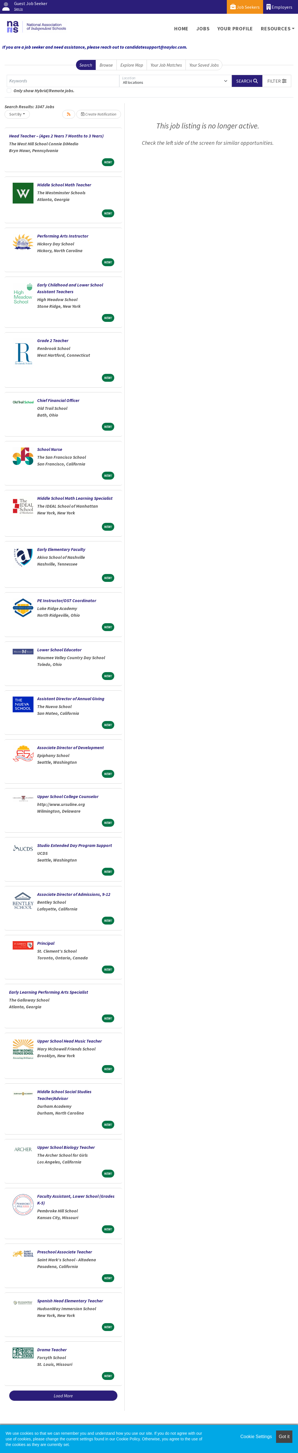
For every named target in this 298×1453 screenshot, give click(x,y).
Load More (63, 1395)
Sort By (15, 114)
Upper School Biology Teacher (66, 1147)
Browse (106, 65)
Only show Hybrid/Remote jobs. (44, 90)
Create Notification (98, 114)
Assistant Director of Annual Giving (70, 698)
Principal (45, 943)
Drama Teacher (52, 1349)
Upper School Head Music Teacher (69, 1041)
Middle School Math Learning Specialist (75, 498)
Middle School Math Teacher (64, 184)
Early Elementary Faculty (61, 549)
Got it (284, 1436)
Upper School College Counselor (67, 796)
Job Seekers (245, 6)
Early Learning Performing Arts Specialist (48, 992)
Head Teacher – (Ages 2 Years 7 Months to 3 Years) (56, 136)
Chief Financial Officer (58, 400)
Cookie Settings (256, 1436)
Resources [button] (275, 28)
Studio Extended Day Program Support (74, 845)
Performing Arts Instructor (62, 236)
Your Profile (235, 28)
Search (85, 65)
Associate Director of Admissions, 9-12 (73, 894)
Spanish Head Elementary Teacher (70, 1300)
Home (181, 28)
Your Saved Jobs (204, 65)
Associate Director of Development (70, 747)
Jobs (202, 28)
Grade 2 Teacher (52, 340)
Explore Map (131, 65)
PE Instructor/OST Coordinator (66, 600)
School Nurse (49, 449)
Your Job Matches (166, 65)
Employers (279, 6)
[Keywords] (63, 81)
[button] (277, 81)
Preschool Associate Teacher (64, 1252)
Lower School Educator (59, 649)
